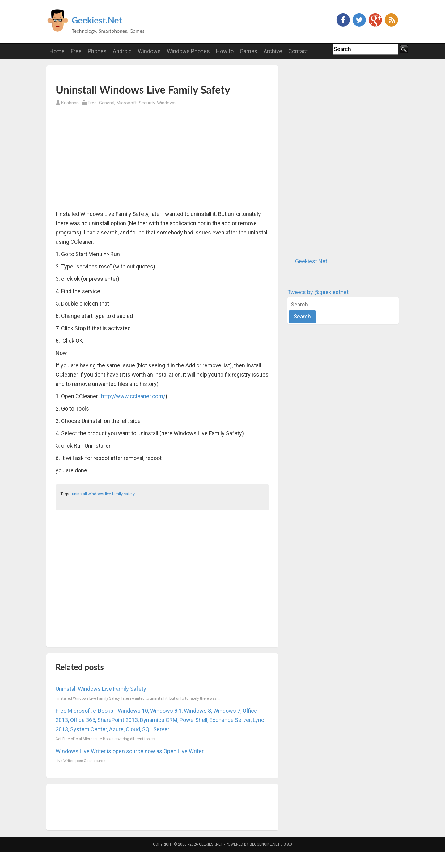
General (106, 103)
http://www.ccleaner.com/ (133, 396)
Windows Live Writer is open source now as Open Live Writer (130, 751)
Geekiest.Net (97, 20)
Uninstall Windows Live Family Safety (101, 688)
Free (92, 103)
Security (147, 103)
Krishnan (70, 103)
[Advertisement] (128, 74)
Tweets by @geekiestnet (318, 292)
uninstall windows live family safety (103, 493)
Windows (166, 103)
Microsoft (127, 103)
